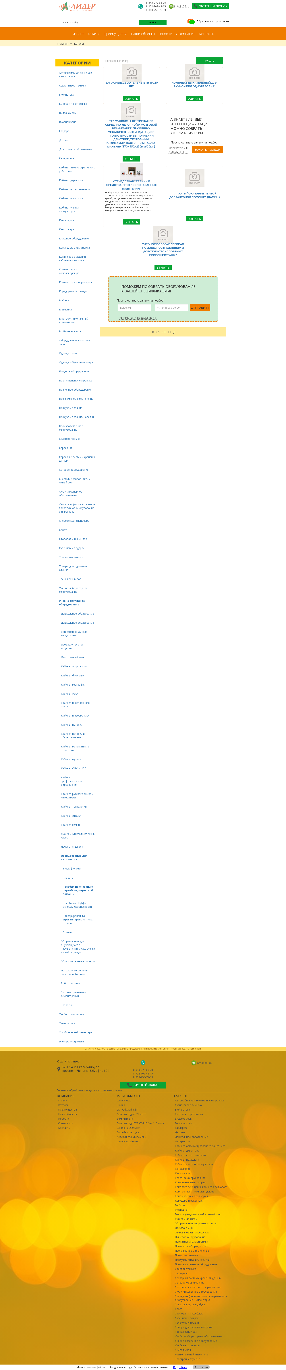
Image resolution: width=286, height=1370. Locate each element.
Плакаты (68, 877)
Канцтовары (66, 229)
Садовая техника (69, 438)
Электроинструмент (71, 1041)
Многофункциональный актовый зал (73, 320)
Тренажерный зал (70, 579)
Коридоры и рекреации (73, 291)
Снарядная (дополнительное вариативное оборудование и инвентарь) (77, 508)
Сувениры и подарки (71, 548)
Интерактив (66, 158)
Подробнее (180, 1367)
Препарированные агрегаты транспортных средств (77, 919)
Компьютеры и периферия (75, 282)
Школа (121, 1105)
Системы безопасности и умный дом (74, 480)
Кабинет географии (73, 684)
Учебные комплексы (71, 1014)
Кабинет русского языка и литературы (77, 795)
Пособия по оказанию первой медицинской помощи (78, 890)
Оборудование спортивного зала (76, 342)
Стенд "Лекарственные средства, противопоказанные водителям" (131, 185)
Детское (64, 140)
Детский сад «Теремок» (131, 1137)
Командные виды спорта (74, 247)
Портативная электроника (75, 380)
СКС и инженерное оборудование (70, 493)
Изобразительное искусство (72, 646)
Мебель (64, 300)
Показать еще (163, 332)
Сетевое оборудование (73, 469)
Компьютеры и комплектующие (69, 271)
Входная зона (67, 122)
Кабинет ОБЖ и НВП (73, 768)
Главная (78, 34)
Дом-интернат (125, 1118)
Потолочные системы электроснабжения (74, 972)
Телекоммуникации (71, 557)
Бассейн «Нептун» (128, 1132)
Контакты (206, 34)
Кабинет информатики (75, 715)
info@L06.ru (182, 6)
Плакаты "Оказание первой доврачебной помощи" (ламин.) (194, 195)
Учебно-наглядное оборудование (72, 602)
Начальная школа (72, 846)
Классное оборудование (74, 238)
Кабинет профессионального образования (73, 781)
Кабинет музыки (71, 759)
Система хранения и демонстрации (73, 994)
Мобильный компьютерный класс (78, 835)
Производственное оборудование (71, 427)
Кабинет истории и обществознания (73, 735)
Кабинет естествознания (74, 189)
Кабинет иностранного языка (75, 704)
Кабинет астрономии (74, 666)
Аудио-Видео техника (72, 85)
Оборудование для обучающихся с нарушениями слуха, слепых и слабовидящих (78, 947)
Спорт (63, 530)
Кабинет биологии (72, 675)
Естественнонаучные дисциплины (74, 633)
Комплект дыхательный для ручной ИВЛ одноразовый (194, 84)
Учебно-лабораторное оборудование (73, 589)
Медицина (65, 309)
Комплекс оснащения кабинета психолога (72, 258)
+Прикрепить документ (179, 149)
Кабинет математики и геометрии (75, 748)
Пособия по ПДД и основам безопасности (77, 904)
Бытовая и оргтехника (73, 103)
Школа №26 (124, 1100)
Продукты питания (70, 408)
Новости (165, 34)
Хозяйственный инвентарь (75, 1032)
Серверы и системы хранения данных (77, 458)
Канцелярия (66, 220)
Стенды (67, 932)
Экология (67, 1005)
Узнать (131, 99)
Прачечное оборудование (75, 389)
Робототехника (70, 983)
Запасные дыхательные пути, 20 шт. (132, 84)
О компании (186, 34)
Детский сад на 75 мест (131, 1114)
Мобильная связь (70, 331)
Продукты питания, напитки (76, 417)
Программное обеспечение (76, 398)
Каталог (94, 34)
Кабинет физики (71, 815)
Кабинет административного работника (77, 169)
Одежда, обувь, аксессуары (76, 362)
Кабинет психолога (71, 198)
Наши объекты (143, 34)
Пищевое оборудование (74, 371)
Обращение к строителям (208, 21)
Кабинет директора (71, 180)
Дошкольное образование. (77, 622)
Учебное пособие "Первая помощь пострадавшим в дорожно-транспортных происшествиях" (163, 249)
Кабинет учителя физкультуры (69, 209)
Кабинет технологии (74, 806)
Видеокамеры (67, 113)
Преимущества (115, 34)
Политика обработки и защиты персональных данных (89, 1090)
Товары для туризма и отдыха (73, 568)
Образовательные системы (78, 961)
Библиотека (66, 94)
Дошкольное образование (75, 149)
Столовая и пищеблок (73, 539)
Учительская (67, 1023)
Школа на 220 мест (128, 1127)
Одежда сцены (68, 353)
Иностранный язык (72, 657)
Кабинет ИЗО (69, 693)
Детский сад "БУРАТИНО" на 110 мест (140, 1123)
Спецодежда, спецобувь (74, 520)
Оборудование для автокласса (74, 857)
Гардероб (65, 131)
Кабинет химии (70, 824)
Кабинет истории (71, 724)
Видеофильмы (72, 868)
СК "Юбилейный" (127, 1109)
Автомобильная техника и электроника (75, 74)
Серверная (65, 448)
